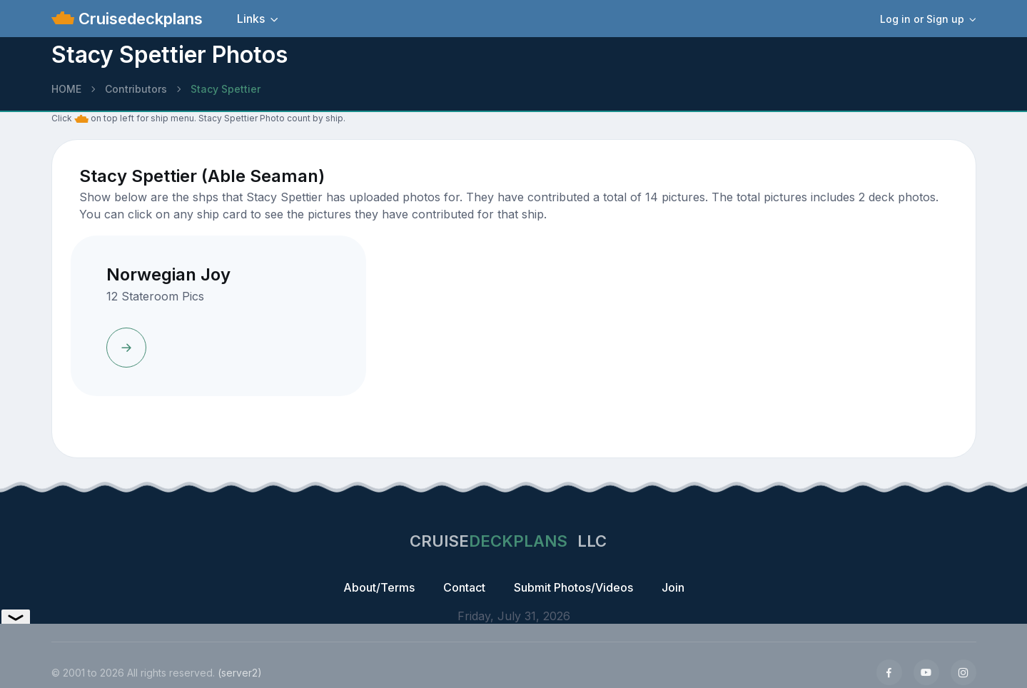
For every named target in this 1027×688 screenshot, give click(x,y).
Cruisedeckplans (138, 18)
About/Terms (379, 587)
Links (251, 18)
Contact (464, 587)
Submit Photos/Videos (573, 587)
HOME (66, 89)
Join (673, 587)
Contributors (136, 89)
